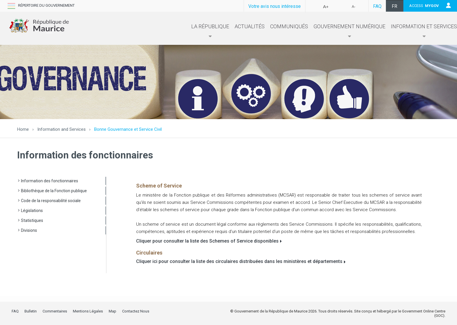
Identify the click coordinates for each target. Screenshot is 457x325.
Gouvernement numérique (349, 31)
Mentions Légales (88, 311)
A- (353, 7)
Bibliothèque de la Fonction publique (54, 190)
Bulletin (30, 311)
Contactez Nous (135, 311)
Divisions (29, 230)
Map (112, 311)
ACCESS (424, 5)
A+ (326, 6)
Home (23, 129)
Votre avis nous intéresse (274, 6)
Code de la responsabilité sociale (51, 200)
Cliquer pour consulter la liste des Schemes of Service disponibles (207, 241)
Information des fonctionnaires (49, 181)
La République (210, 31)
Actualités (250, 26)
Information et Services (424, 31)
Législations (32, 210)
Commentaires (55, 311)
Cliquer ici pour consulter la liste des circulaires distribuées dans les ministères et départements (239, 261)
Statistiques (32, 220)
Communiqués (289, 26)
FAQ (377, 6)
